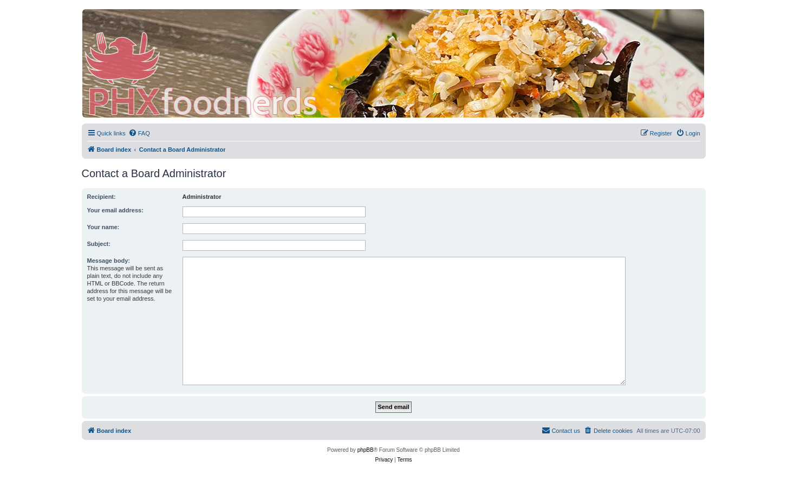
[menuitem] (139, 133)
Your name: (103, 227)
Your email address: (115, 210)
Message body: (108, 260)
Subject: (98, 244)
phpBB (365, 450)
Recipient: (101, 196)
